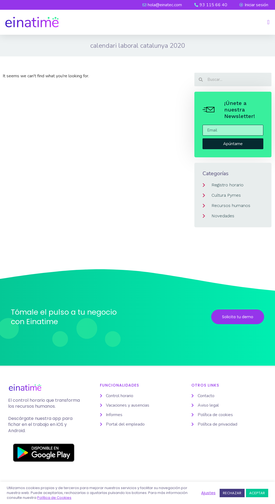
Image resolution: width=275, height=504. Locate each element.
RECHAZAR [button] (232, 493)
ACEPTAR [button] (257, 493)
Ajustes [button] (208, 492)
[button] (268, 22)
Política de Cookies (54, 497)
